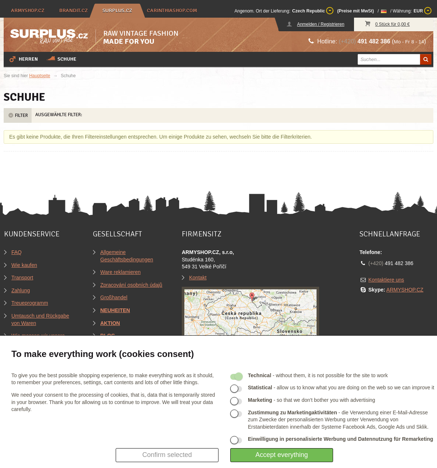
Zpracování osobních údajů (131, 285)
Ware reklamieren (120, 272)
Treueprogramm (29, 303)
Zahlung (20, 290)
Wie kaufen (24, 265)
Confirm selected (167, 454)
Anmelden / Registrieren (320, 24)
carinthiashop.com (172, 10)
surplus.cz (117, 10)
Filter (17, 115)
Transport (22, 278)
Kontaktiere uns (386, 280)
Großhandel (113, 297)
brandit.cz (73, 10)
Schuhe (61, 58)
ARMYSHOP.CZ (404, 290)
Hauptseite (39, 75)
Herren (23, 58)
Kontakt (197, 278)
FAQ (16, 252)
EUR (422, 10)
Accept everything (281, 454)
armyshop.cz (27, 10)
